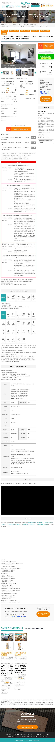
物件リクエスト (35, 6)
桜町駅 (21, 391)
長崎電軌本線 (14, 393)
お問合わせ (44, 736)
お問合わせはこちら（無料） (45, 99)
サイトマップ (18, 736)
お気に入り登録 (46, 51)
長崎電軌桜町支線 (15, 389)
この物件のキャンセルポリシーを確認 (45, 141)
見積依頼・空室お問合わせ (21, 129)
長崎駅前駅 (22, 389)
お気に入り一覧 (36, 3)
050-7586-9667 (47, 6)
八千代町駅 (20, 393)
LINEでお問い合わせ (46, 57)
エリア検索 (22, 6)
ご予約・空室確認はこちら (44, 614)
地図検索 (25, 7)
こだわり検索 (28, 6)
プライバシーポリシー (27, 736)
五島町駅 (20, 397)
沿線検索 (24, 7)
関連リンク (10, 736)
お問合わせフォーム (27, 727)
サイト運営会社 (36, 736)
